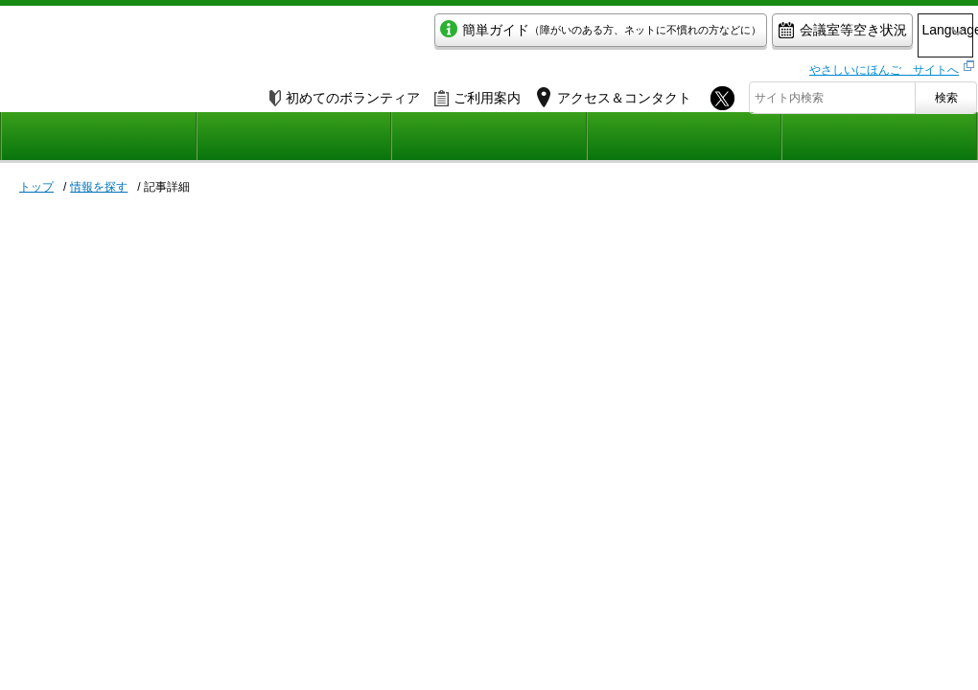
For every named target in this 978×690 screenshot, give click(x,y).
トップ (36, 187)
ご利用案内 (477, 93)
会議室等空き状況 (762, 35)
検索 (946, 93)
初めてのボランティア (344, 93)
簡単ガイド (521, 35)
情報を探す (99, 187)
